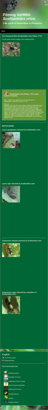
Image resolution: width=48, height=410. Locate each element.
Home (3, 31)
